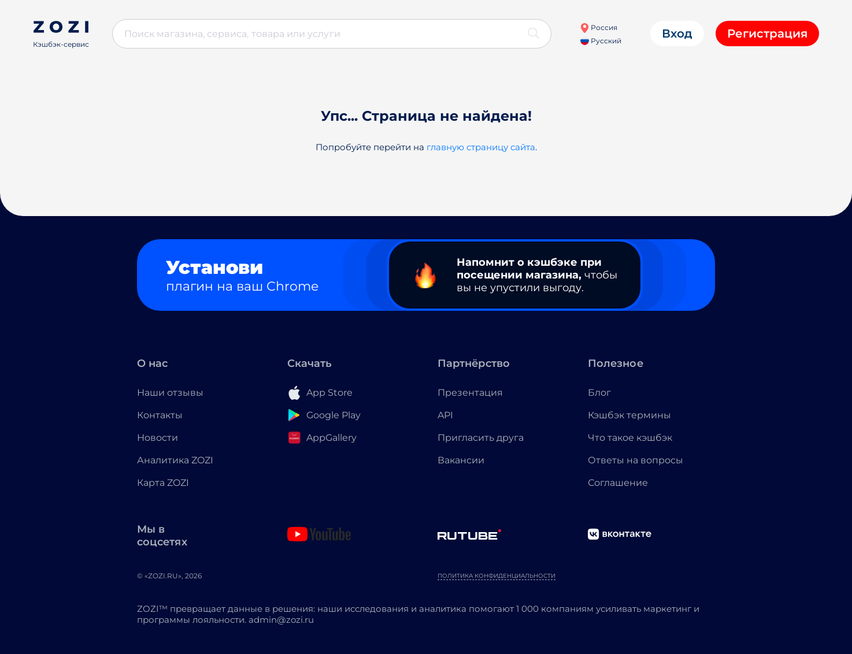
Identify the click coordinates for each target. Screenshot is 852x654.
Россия (598, 27)
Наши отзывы (170, 392)
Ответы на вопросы (635, 460)
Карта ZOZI (163, 482)
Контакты (160, 415)
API (445, 415)
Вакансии (461, 460)
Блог (599, 392)
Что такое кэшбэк (630, 437)
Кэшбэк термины (629, 415)
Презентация (470, 392)
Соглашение (618, 482)
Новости (157, 437)
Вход (677, 33)
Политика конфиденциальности (496, 575)
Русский (600, 40)
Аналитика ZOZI (175, 460)
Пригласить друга (481, 437)
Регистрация (767, 33)
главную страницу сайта (481, 147)
